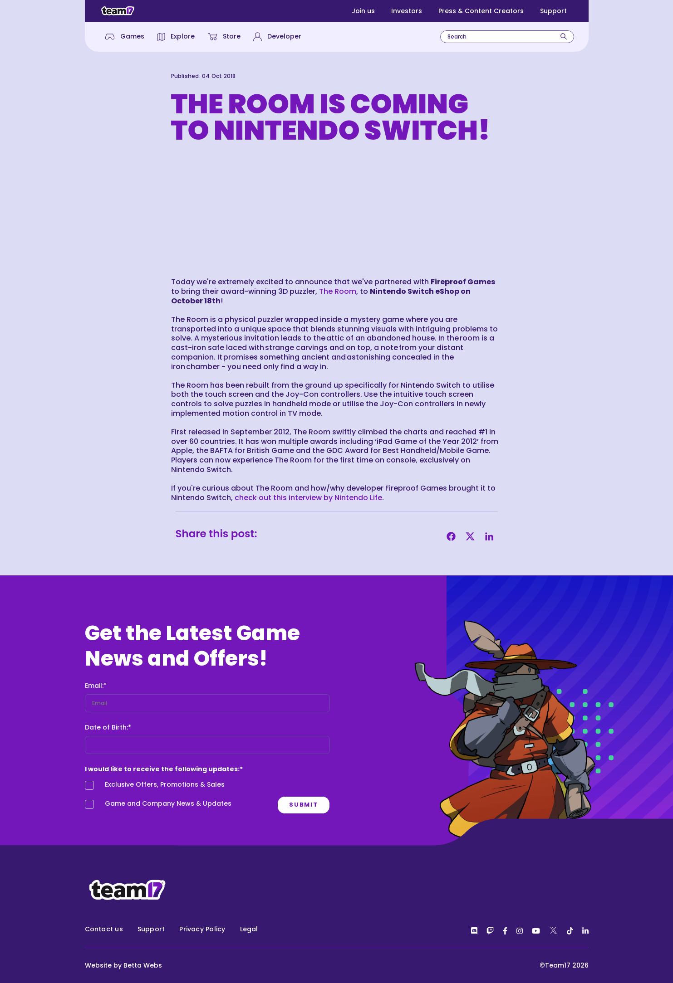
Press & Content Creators (481, 10)
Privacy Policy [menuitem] (202, 929)
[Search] (563, 36)
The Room (337, 291)
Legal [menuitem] (249, 929)
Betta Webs (142, 965)
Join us (363, 10)
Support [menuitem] (151, 929)
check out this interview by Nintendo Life (308, 497)
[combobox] (507, 36)
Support (553, 10)
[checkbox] (176, 796)
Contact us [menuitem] (104, 929)
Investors (406, 10)
